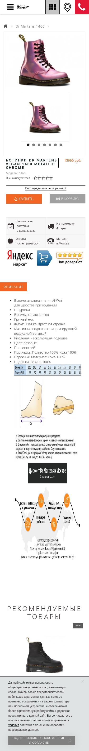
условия (13, 725)
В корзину (67, 198)
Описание (13, 287)
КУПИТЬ (26, 199)
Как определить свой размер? (45, 188)
